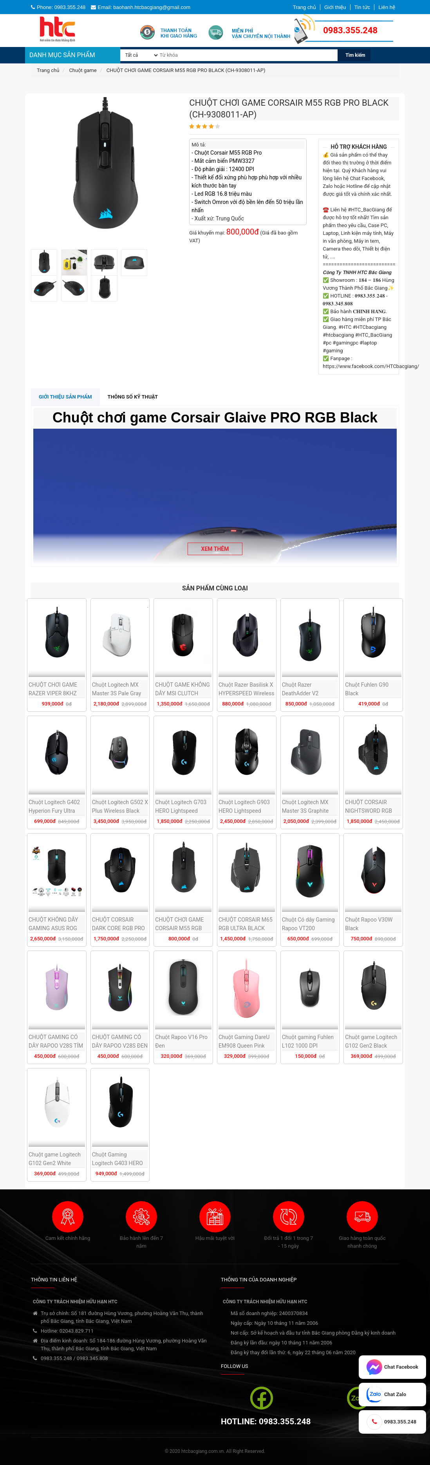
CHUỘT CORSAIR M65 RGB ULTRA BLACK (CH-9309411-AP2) (246, 928)
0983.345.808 (92, 1358)
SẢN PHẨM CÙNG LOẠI (215, 588)
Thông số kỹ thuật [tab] (133, 397)
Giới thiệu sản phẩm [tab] (65, 397)
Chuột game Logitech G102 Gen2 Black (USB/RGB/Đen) (371, 1045)
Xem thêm (215, 549)
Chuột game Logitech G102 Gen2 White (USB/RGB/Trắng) (55, 1163)
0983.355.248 (56, 1358)
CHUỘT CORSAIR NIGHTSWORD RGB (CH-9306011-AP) (368, 811)
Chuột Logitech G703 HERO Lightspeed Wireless (180, 811)
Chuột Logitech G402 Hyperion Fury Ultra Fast (54, 811)
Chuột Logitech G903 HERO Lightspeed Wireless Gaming (244, 811)
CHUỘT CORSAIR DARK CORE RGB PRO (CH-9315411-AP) (118, 928)
